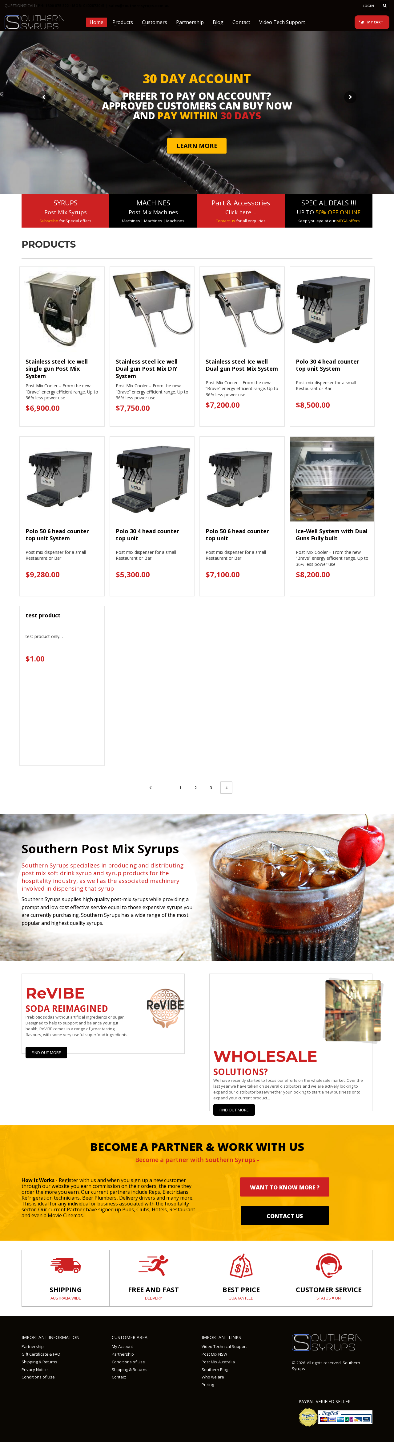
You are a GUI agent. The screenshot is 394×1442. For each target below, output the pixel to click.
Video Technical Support (224, 1346)
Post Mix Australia (218, 1362)
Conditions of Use (38, 1377)
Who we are (213, 1377)
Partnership (33, 1346)
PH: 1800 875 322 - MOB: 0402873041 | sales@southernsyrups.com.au (104, 5)
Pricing (208, 1384)
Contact (119, 1377)
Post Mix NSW (214, 1354)
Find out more (234, 1110)
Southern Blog (215, 1369)
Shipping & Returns (39, 1362)
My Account (122, 1346)
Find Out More (46, 1052)
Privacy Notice (35, 1369)
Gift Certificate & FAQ (41, 1354)
